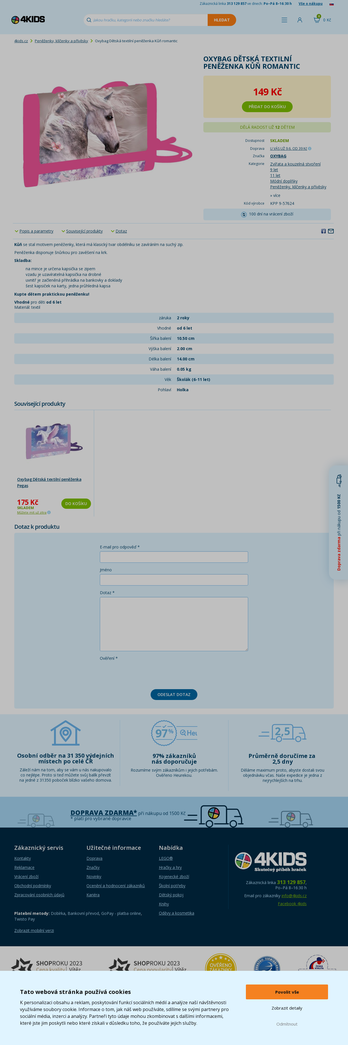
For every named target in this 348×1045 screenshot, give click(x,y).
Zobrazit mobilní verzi (34, 930)
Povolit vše (287, 992)
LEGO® (166, 858)
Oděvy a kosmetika (176, 913)
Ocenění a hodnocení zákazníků (115, 885)
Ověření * (109, 658)
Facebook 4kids (292, 903)
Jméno (106, 569)
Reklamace (24, 867)
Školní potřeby (172, 885)
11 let (275, 175)
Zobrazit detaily (287, 1008)
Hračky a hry (170, 867)
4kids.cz (21, 40)
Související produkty (84, 231)
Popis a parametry (36, 231)
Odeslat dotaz (174, 694)
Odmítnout (287, 1024)
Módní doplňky (284, 181)
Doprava (94, 858)
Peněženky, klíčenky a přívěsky (61, 40)
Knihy (164, 904)
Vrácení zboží (26, 876)
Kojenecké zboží (174, 876)
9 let (274, 169)
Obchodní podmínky (32, 885)
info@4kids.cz (294, 895)
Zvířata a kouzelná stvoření (295, 164)
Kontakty (22, 858)
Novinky (93, 876)
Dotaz (121, 231)
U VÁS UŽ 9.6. (288, 148)
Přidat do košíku (267, 106)
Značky (93, 867)
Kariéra (93, 894)
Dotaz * (107, 592)
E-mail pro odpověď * (120, 547)
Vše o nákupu (311, 3)
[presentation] (143, 674)
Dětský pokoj (171, 894)
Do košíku (76, 503)
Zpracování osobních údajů (39, 894)
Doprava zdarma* (103, 812)
